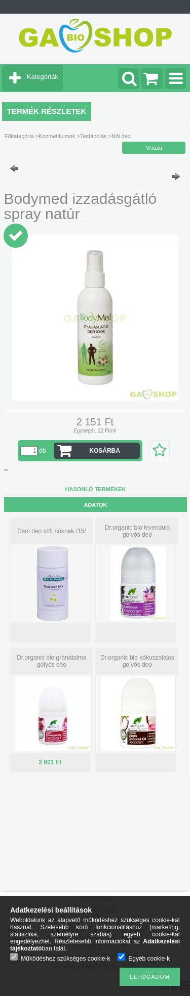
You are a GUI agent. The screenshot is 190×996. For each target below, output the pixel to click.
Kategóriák (42, 76)
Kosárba (104, 450)
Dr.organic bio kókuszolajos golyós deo (137, 661)
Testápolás (93, 136)
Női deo (121, 136)
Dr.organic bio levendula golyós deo (137, 531)
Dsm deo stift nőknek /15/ (51, 531)
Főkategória (19, 136)
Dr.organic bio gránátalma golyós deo (51, 661)
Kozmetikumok (57, 136)
